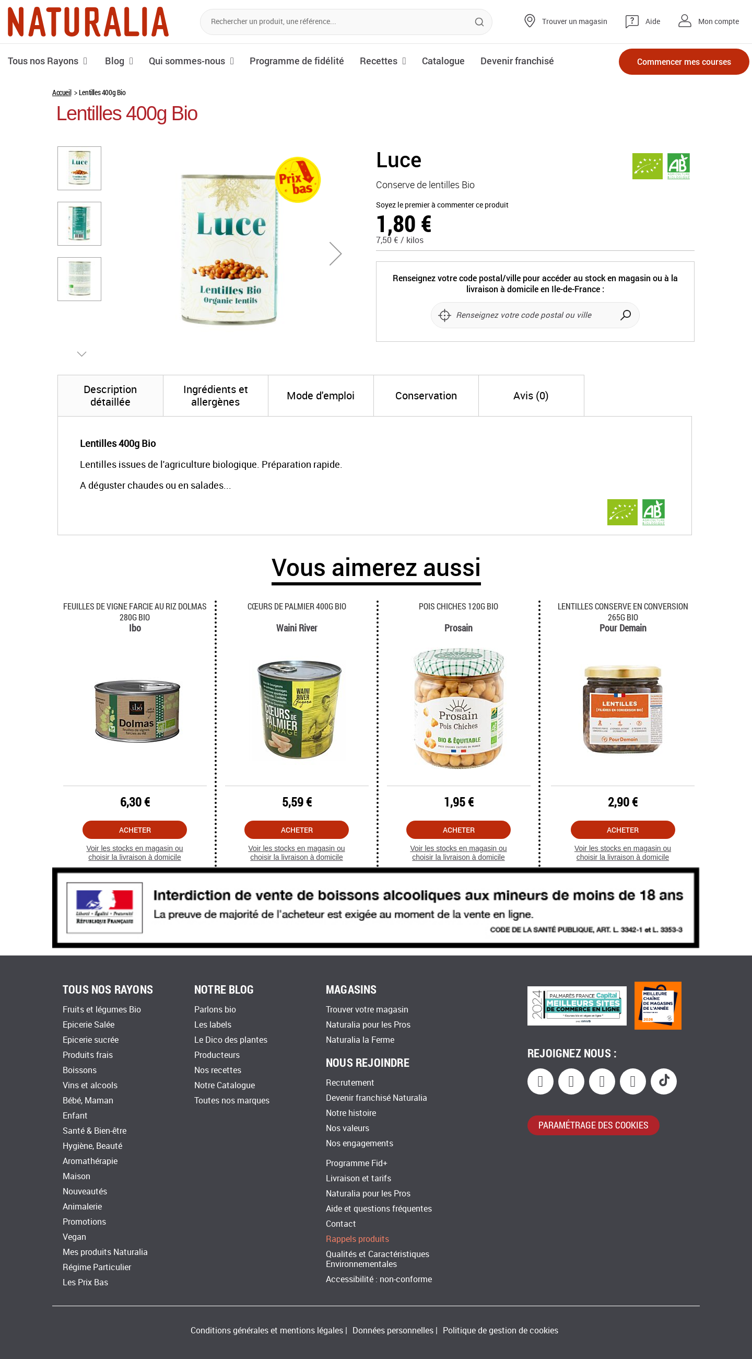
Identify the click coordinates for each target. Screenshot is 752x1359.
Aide (652, 21)
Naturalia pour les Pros (368, 1025)
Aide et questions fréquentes (379, 1209)
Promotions (84, 1222)
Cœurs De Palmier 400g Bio (297, 606)
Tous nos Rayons (43, 60)
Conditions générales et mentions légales (267, 1330)
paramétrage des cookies (593, 1125)
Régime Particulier (97, 1267)
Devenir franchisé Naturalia (376, 1098)
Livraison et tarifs (358, 1178)
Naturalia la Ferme (360, 1040)
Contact (341, 1224)
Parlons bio (215, 1010)
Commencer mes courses (684, 61)
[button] (336, 253)
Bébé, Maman (88, 1100)
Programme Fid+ (356, 1163)
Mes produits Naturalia (105, 1252)
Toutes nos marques (231, 1100)
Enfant (75, 1116)
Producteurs (217, 1055)
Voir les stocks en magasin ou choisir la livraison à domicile (134, 852)
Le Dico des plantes (230, 1040)
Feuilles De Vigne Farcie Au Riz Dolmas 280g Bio (135, 612)
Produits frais (88, 1055)
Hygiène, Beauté (92, 1146)
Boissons (80, 1070)
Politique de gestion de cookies (500, 1330)
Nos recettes (217, 1070)
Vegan (74, 1237)
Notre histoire (351, 1113)
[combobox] (346, 22)
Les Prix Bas (85, 1282)
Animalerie (82, 1207)
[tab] (110, 396)
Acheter (135, 830)
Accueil (61, 92)
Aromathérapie (90, 1161)
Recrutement (350, 1083)
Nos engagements (359, 1143)
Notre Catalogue (224, 1085)
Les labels (212, 1025)
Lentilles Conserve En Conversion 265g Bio (623, 612)
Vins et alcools (90, 1085)
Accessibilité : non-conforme (379, 1279)
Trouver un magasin (574, 21)
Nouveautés (85, 1191)
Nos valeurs (347, 1128)
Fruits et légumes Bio (102, 1010)
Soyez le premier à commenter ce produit (442, 205)
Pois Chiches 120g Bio (458, 606)
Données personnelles (392, 1330)
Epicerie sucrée (91, 1040)
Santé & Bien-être (94, 1131)
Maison (76, 1176)
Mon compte (718, 21)
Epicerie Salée (88, 1025)
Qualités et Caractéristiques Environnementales (377, 1259)
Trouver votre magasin (367, 1010)
